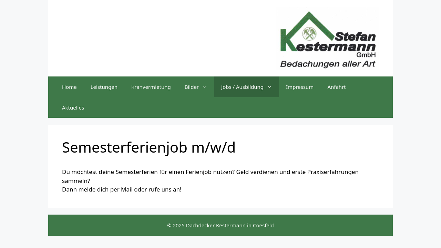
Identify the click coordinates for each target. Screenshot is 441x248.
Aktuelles (73, 107)
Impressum (300, 86)
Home (69, 86)
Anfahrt (336, 86)
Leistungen (104, 86)
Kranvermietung (151, 86)
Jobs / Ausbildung (250, 86)
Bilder (199, 86)
